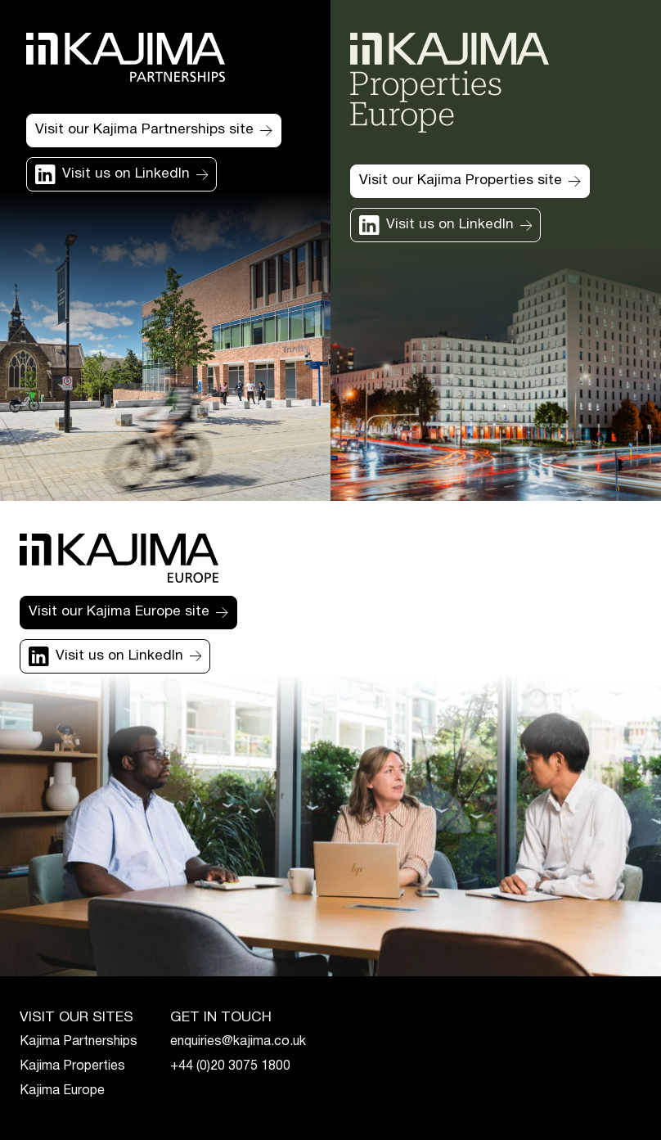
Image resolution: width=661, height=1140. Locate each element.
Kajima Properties (72, 1066)
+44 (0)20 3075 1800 (230, 1066)
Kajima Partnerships (78, 1042)
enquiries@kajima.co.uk (238, 1042)
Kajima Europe (62, 1091)
